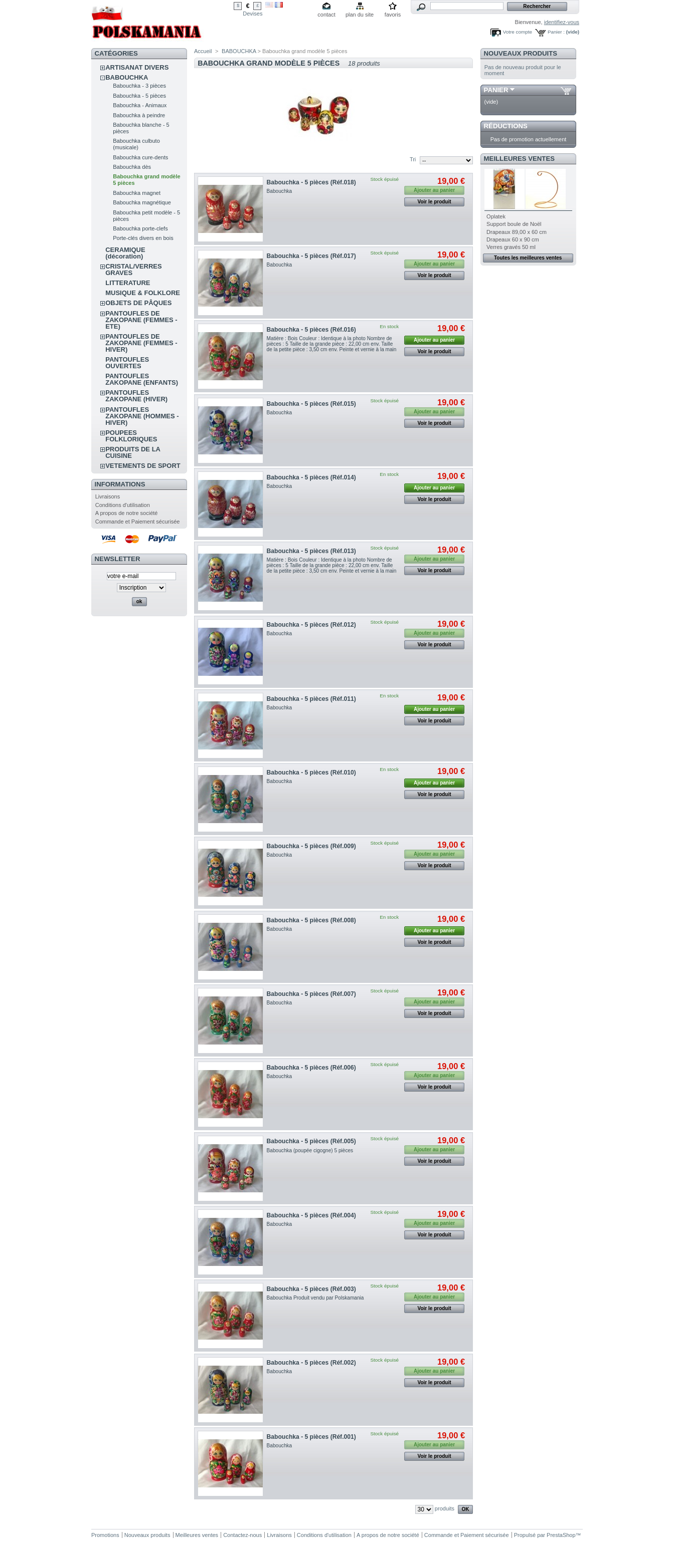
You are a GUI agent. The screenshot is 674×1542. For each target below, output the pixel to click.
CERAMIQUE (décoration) (125, 253)
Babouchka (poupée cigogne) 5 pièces (310, 1150)
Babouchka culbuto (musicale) (136, 144)
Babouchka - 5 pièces (139, 96)
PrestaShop (561, 1535)
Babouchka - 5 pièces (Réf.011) (311, 698)
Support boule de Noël (513, 224)
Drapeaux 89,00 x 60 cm (516, 232)
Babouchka (279, 191)
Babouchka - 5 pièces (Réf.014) (311, 477)
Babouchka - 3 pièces (139, 86)
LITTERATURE (127, 283)
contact (326, 15)
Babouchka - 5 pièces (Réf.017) (311, 256)
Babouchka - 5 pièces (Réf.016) (311, 329)
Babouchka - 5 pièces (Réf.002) (311, 1362)
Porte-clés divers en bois (143, 238)
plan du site (360, 15)
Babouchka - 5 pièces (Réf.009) (311, 846)
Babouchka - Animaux (139, 105)
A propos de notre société (126, 513)
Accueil (203, 51)
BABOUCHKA (126, 77)
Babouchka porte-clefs (140, 228)
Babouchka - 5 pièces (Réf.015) (311, 403)
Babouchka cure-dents (140, 157)
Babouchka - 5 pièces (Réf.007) (311, 993)
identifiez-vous (561, 22)
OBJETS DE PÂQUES (138, 303)
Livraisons (107, 496)
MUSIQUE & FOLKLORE (142, 293)
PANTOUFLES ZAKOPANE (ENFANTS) (141, 379)
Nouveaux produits (521, 53)
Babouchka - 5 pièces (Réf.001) (311, 1436)
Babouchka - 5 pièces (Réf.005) (311, 1141)
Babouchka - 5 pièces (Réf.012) (311, 624)
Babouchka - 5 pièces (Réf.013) (311, 551)
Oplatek (496, 216)
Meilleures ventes (519, 158)
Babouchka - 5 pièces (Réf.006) (311, 1067)
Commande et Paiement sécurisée (137, 522)
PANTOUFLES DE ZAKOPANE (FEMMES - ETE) (141, 320)
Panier (496, 90)
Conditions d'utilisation (122, 505)
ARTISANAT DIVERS (136, 67)
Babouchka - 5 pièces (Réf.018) (311, 182)
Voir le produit (434, 201)
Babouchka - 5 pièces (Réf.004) (311, 1215)
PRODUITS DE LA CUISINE (132, 452)
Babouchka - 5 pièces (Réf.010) (311, 772)
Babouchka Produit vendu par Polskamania (315, 1298)
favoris (393, 15)
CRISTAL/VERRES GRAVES (133, 270)
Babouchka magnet (136, 193)
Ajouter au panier (434, 340)
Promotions (105, 1535)
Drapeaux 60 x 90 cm (512, 239)
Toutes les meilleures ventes (528, 258)
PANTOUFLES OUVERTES (127, 363)
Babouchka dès (132, 167)
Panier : (556, 32)
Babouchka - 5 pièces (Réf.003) (311, 1289)
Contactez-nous (242, 1535)
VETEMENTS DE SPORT (143, 465)
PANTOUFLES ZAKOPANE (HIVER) (136, 396)
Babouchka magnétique (142, 202)
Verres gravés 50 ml (511, 247)
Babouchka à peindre (139, 115)
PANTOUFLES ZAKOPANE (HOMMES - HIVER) (142, 416)
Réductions (506, 126)
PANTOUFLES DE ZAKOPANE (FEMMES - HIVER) (141, 343)
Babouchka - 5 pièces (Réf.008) (311, 920)
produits (444, 1508)
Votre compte (517, 32)
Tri (413, 159)
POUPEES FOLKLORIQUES (131, 436)
